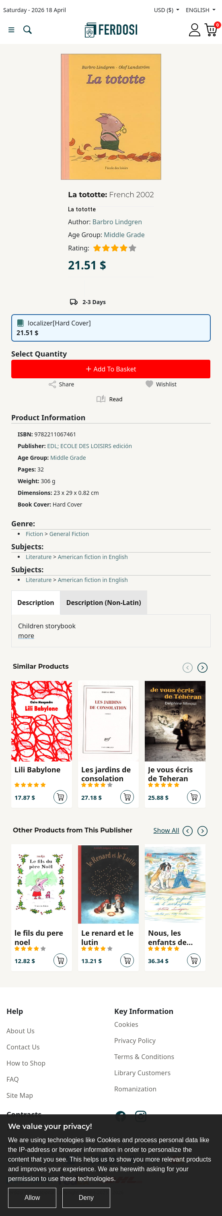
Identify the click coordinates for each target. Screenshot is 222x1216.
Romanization (135, 1089)
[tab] (35, 602)
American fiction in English (93, 557)
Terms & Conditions (144, 1056)
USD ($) (164, 10)
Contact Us (23, 1047)
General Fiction (69, 534)
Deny (86, 1197)
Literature (38, 557)
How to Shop (25, 1063)
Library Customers (142, 1072)
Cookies (126, 1024)
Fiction (34, 534)
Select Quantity (39, 354)
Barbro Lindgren (117, 221)
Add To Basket (110, 369)
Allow (32, 1197)
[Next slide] (202, 666)
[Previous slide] (187, 666)
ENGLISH (198, 10)
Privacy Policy (135, 1040)
